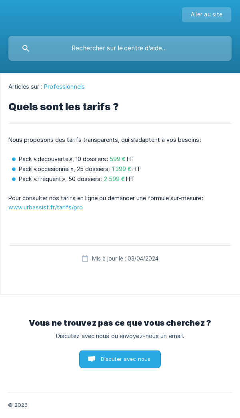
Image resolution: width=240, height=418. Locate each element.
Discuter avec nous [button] (126, 359)
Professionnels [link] (64, 86)
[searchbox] (120, 48)
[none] (206, 14)
